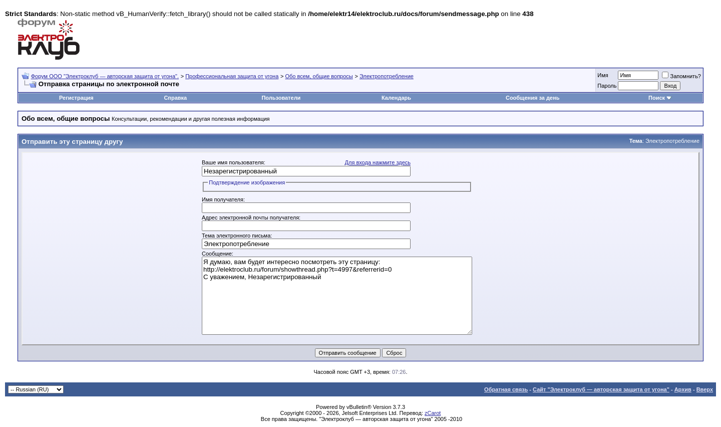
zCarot (433, 413)
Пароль (606, 86)
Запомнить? (681, 76)
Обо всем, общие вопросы (319, 76)
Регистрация (76, 98)
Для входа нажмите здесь (378, 162)
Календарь (396, 98)
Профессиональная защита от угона (231, 76)
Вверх (704, 389)
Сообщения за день (532, 98)
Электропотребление (386, 76)
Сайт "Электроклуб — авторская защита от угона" (601, 389)
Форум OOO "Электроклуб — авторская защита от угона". (105, 76)
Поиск (656, 98)
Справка (175, 98)
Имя (602, 75)
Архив (682, 389)
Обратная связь (506, 389)
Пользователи (280, 98)
